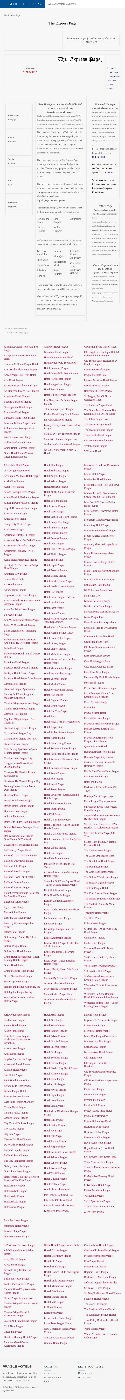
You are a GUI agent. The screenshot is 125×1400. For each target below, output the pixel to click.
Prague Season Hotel (95, 713)
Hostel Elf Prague (53, 1262)
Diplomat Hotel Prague (16, 812)
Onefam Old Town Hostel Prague (101, 1251)
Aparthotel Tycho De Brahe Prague (22, 541)
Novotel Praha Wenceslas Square (101, 612)
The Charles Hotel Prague (97, 851)
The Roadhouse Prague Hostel (100, 1315)
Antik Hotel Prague (14, 530)
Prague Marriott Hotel (95, 375)
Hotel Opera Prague (54, 706)
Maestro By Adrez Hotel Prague (60, 979)
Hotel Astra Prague (54, 1015)
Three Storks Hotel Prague (98, 436)
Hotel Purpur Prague (55, 1147)
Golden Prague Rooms (16, 947)
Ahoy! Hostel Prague (15, 1260)
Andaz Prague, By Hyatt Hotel (20, 375)
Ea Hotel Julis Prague (15, 867)
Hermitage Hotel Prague (16, 982)
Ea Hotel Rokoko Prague (17, 872)
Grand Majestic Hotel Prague (19, 971)
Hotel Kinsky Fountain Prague (60, 628)
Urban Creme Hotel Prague (98, 441)
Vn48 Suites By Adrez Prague (99, 966)
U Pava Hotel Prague (95, 924)
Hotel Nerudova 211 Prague (58, 690)
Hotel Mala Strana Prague (57, 655)
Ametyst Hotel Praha (15, 519)
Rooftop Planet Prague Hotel (99, 797)
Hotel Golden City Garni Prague (61, 1069)
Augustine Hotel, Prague (17, 397)
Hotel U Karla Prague (55, 1179)
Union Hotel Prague (94, 938)
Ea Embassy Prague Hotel (17, 851)
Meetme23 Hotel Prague (97, 1031)
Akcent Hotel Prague (15, 1026)
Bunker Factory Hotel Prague (19, 1285)
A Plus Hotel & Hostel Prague (19, 1246)
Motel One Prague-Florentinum (100, 1037)
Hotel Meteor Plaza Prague (58, 674)
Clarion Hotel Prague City (17, 734)
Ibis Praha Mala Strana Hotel (59, 1195)
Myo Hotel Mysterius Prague (99, 580)
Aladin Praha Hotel (14, 1031)
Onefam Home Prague (55, 1344)
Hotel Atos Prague (53, 1021)
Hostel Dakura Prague (55, 1251)
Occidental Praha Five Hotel (99, 637)
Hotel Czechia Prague (55, 1047)
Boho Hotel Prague (14, 649)
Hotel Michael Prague (55, 679)
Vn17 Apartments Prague (97, 1202)
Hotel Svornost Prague (56, 1169)
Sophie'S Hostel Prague (96, 1299)
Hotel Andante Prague (15, 1192)
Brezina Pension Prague (16, 1097)
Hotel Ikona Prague (54, 1080)
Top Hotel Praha (92, 919)
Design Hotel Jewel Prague (18, 801)
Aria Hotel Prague (13, 381)
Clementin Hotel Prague (16, 745)
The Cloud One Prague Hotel (99, 856)
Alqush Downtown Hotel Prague (21, 503)
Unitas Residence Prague (97, 1191)
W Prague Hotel (92, 452)
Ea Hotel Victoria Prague (17, 888)
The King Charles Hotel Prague (100, 894)
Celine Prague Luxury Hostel (19, 1299)
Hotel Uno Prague (53, 854)
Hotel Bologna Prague (55, 501)
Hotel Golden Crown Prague (59, 587)
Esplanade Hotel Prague (16, 413)
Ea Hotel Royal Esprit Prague (19, 877)
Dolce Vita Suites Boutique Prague (22, 822)
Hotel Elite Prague (53, 560)
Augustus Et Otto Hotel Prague (20, 596)
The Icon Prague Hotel (96, 889)
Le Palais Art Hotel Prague (58, 420)
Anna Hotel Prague (14, 1054)
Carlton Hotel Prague (15, 684)
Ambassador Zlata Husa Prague (20, 370)
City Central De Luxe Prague (19, 1124)
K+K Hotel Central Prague (58, 891)
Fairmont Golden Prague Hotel (20, 424)
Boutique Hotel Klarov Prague (20, 674)
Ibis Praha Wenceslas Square (59, 1206)
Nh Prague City (92, 596)
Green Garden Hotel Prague (18, 977)
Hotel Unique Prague (55, 848)
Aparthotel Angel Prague (17, 1065)
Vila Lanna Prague (94, 1196)
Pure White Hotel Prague (97, 719)
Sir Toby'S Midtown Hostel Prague (102, 1294)
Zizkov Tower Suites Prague (99, 1207)
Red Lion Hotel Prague (96, 777)
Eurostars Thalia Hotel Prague (19, 418)
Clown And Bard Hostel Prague (20, 1321)
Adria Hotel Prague (14, 487)
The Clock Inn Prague (95, 1305)
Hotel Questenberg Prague (58, 744)
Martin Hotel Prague (95, 475)
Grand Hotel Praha (13, 966)
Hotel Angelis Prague (55, 477)
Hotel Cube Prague (54, 544)
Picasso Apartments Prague (98, 1256)
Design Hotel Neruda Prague (19, 806)
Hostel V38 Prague (54, 1303)
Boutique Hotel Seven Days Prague (22, 679)
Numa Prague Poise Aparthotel (100, 623)
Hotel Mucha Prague (55, 685)
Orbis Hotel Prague (94, 1090)
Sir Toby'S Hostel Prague (97, 1289)
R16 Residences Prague (96, 386)
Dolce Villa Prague (14, 817)
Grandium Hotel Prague (56, 353)
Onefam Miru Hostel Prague (99, 1246)
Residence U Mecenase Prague (100, 1278)
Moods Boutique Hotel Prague (100, 531)
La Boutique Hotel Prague (57, 919)
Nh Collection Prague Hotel (98, 591)
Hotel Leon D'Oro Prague (57, 639)
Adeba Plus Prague (14, 482)
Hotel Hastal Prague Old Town (60, 598)
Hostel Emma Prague (55, 1267)
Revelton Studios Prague (97, 1138)
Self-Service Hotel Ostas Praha (100, 1157)
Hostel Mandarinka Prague (58, 1287)
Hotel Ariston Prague (55, 482)
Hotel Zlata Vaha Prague (57, 1190)
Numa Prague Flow (94, 618)
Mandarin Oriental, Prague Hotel (61, 440)
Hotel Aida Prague (53, 466)
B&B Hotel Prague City (16, 1081)
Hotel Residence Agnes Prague (60, 749)
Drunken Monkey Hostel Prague (21, 1338)
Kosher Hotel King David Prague (61, 415)
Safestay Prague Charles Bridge (100, 1283)
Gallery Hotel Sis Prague (17, 1167)
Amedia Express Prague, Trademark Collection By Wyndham (17, 1040)
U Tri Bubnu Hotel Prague (98, 1186)
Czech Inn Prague (13, 1332)
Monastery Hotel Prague (97, 526)
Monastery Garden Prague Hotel (101, 520)
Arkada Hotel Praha (14, 580)
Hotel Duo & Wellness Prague (60, 550)
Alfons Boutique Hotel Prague (19, 493)
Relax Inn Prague (93, 782)
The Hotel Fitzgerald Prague (99, 883)
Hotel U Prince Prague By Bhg (60, 395)
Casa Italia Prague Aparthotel (19, 1102)
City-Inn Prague (12, 1135)
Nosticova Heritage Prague (98, 607)
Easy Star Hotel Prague (16, 1221)
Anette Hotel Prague (14, 1049)
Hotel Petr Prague (53, 1137)
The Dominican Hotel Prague (99, 862)
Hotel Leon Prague (54, 1101)
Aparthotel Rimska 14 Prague (19, 535)
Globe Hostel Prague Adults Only (61, 1246)
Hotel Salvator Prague (55, 1158)
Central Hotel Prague (15, 1108)
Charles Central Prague (16, 1118)
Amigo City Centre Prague (18, 525)
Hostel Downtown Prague (57, 1256)
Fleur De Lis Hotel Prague (17, 918)
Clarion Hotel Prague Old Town (20, 739)
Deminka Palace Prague (16, 796)
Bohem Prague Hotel (15, 1092)
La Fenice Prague (53, 924)
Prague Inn (90, 708)
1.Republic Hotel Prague (17, 466)
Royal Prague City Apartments (100, 802)
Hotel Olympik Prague (56, 701)
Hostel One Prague (54, 1292)
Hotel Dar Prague (53, 1053)
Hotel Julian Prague (54, 614)
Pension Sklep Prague (15, 1232)
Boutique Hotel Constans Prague (21, 668)
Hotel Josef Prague (54, 603)
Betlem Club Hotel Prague (17, 1086)
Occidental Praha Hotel (96, 642)
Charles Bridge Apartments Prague (22, 704)
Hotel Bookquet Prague (56, 369)
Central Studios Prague (16, 1113)
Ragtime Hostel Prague (96, 1273)
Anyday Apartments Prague (18, 1060)
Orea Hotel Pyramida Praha (98, 667)
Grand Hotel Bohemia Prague (19, 448)
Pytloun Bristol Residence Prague (101, 724)
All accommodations (58, 4)
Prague (19, 4)
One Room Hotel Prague (97, 370)
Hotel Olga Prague (53, 1120)
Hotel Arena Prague (14, 1208)
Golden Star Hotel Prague (17, 952)
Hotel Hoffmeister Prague (57, 379)
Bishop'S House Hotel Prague (19, 626)
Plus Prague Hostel (94, 1262)
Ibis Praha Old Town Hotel (58, 1201)
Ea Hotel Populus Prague (17, 1151)
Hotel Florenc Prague (55, 1064)
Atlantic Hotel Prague (15, 1070)
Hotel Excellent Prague (56, 1058)
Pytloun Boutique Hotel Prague (100, 381)
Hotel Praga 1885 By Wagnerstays (62, 722)
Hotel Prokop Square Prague (59, 733)
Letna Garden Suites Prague (58, 1319)
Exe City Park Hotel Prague (18, 1161)
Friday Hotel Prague (14, 932)
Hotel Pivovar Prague (55, 1142)
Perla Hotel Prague (94, 683)
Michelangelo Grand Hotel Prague (62, 445)
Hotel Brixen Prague (55, 1037)
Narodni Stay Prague (95, 1047)
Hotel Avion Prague (54, 1026)
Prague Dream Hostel (95, 1267)
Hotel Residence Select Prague (60, 1153)
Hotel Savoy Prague (54, 790)
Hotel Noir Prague (53, 695)
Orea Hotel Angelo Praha (97, 662)
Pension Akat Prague (95, 1095)
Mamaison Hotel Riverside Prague (62, 434)
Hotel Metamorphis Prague (58, 669)
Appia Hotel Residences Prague (20, 560)
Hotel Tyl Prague (53, 815)
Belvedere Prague (13, 615)
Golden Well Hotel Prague (17, 443)
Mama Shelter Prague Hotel (58, 995)
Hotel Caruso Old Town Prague (60, 517)
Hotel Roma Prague (54, 774)
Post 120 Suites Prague (96, 703)
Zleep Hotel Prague (94, 1212)
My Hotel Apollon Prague (97, 1042)
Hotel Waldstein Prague (56, 859)
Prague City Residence (96, 1116)
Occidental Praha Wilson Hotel (100, 347)
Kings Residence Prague (56, 1211)
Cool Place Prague (13, 1327)
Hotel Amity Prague (14, 1186)
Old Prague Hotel (93, 1058)
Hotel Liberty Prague (55, 644)
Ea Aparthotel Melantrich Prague (21, 845)
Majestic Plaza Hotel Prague (59, 984)
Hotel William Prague (55, 1185)
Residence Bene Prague (96, 1127)
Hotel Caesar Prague (55, 507)
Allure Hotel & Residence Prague (21, 498)
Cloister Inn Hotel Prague (17, 1140)
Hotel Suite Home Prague (57, 804)
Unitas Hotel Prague (94, 944)
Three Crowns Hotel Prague (98, 1163)
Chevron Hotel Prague (15, 714)
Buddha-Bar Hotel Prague (17, 402)
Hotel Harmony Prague (56, 1074)
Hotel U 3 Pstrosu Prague (57, 820)
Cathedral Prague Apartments (19, 690)
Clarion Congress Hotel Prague (20, 729)
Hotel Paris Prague (54, 390)
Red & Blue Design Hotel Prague (101, 772)
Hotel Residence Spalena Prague (61, 754)
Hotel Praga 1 (51, 717)
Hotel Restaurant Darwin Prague (61, 769)
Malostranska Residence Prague (60, 989)
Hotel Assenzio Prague (56, 487)
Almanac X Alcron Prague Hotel (21, 365)
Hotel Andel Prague (14, 1197)
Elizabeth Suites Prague (16, 902)
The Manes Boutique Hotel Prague (102, 899)
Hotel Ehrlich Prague (55, 555)
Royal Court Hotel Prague (97, 1143)
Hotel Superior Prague (55, 1163)
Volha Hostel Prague (94, 1329)
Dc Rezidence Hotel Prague (18, 1145)
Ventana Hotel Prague (95, 446)
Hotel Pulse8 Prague (54, 738)
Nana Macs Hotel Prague (97, 585)
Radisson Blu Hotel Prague (98, 391)
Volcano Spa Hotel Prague (97, 972)
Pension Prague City (94, 1100)
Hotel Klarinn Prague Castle (59, 633)
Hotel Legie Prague (54, 1096)
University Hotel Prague (16, 1237)
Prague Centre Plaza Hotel (98, 1111)
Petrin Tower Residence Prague (100, 689)
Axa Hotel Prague (13, 1076)
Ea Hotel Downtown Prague (18, 861)
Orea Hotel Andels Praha (97, 656)
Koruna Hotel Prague (95, 1015)
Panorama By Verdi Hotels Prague (102, 678)
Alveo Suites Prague (14, 1265)
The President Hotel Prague (98, 431)
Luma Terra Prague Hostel (58, 1324)
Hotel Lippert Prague (55, 649)
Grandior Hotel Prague (56, 347)
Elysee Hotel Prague (14, 908)
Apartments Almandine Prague (20, 546)
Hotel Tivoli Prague (54, 1174)
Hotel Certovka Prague (56, 528)
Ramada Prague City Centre (98, 758)
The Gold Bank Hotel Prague (99, 872)
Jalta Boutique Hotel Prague (58, 410)
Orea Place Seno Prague (96, 673)
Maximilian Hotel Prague (97, 480)
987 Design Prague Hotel (17, 471)
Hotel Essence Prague (55, 571)
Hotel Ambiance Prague (56, 471)
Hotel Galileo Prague (55, 576)
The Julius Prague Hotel (96, 420)
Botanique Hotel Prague (16, 663)
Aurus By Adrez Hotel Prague (19, 610)
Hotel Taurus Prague (54, 809)
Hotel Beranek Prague (55, 1031)
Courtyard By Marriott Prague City (22, 782)
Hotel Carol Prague (54, 512)
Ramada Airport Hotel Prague (99, 752)
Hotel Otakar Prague (55, 1126)
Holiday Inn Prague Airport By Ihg (22, 987)
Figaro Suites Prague (15, 913)
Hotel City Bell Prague (56, 1042)
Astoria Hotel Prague (15, 590)
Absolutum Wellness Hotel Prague (22, 477)
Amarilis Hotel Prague (15, 514)
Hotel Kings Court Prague (57, 385)
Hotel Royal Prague (54, 785)
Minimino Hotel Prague (16, 1226)
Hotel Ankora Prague (15, 1202)
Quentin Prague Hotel (95, 747)
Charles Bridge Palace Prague (19, 709)
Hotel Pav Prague (53, 1131)
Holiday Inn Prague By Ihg (18, 993)
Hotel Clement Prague (55, 534)
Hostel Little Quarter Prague (59, 1281)
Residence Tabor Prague (96, 1133)
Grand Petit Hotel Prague (17, 1172)
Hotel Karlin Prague (54, 1085)
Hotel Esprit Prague (54, 566)
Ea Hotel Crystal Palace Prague (20, 856)
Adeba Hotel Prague (14, 1021)
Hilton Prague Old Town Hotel (60, 363)
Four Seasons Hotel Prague (18, 438)
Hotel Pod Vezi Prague (56, 712)
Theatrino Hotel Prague (96, 913)
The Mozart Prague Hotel (97, 425)
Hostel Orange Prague (55, 1297)
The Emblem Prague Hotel (98, 406)
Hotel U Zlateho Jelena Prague (60, 834)
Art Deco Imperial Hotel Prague (20, 386)
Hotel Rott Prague (53, 779)
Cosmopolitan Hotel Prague (18, 408)
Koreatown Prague (54, 1313)
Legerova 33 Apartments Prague (101, 1021)
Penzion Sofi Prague (94, 1106)
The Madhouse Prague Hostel (99, 1310)
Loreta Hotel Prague (94, 1026)
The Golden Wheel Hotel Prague (101, 878)
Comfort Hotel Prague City (18, 759)
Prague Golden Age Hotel (97, 1122)
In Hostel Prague (53, 1308)
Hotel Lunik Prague (54, 1106)
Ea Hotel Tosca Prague (16, 1156)
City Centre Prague (14, 1129)
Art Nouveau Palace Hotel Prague (21, 391)
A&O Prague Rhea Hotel (17, 1015)
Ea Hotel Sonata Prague (16, 883)
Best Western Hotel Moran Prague (22, 621)
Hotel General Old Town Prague (61, 374)
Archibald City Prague (15, 574)
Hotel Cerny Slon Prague (57, 523)
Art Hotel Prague (13, 585)
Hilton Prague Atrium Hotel (58, 358)
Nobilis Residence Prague (97, 602)
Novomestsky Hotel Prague (98, 1053)
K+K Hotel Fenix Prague (57, 896)
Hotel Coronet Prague (55, 539)
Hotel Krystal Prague (55, 1090)
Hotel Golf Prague (53, 592)
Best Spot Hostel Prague (16, 1279)
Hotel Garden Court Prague (58, 582)
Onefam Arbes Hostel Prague (59, 1338)
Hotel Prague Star (53, 728)
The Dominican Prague (96, 867)
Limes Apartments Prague (57, 938)
